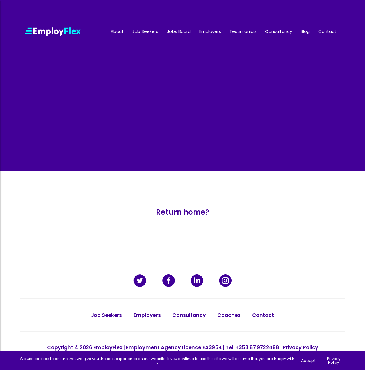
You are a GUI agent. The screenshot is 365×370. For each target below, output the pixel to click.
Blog (305, 31)
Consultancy (278, 31)
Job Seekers (145, 31)
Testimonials (243, 31)
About (117, 31)
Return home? (182, 212)
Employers (210, 31)
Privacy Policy (300, 347)
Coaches (229, 315)
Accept (308, 360)
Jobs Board (179, 31)
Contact (327, 31)
